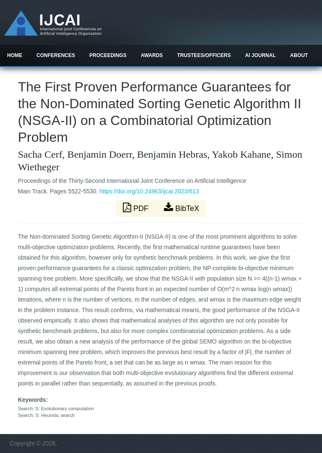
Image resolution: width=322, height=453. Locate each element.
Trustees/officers (204, 55)
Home (14, 55)
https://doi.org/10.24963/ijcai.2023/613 (149, 191)
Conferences (55, 55)
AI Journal (260, 55)
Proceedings (108, 55)
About (299, 55)
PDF (137, 208)
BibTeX (181, 208)
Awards (152, 55)
